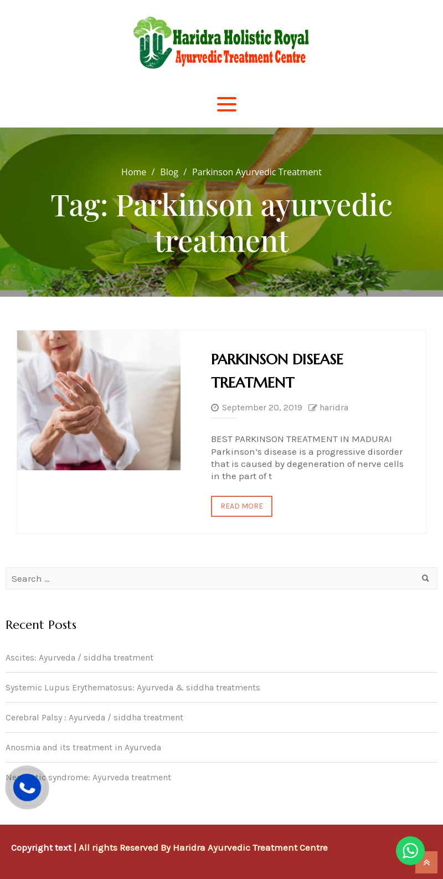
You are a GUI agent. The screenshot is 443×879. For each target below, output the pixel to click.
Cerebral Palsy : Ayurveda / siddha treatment (94, 717)
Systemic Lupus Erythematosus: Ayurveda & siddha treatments (133, 687)
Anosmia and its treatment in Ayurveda (83, 747)
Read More (241, 506)
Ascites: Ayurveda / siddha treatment (79, 657)
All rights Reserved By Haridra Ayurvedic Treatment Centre (203, 847)
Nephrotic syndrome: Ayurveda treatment (88, 777)
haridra (334, 407)
